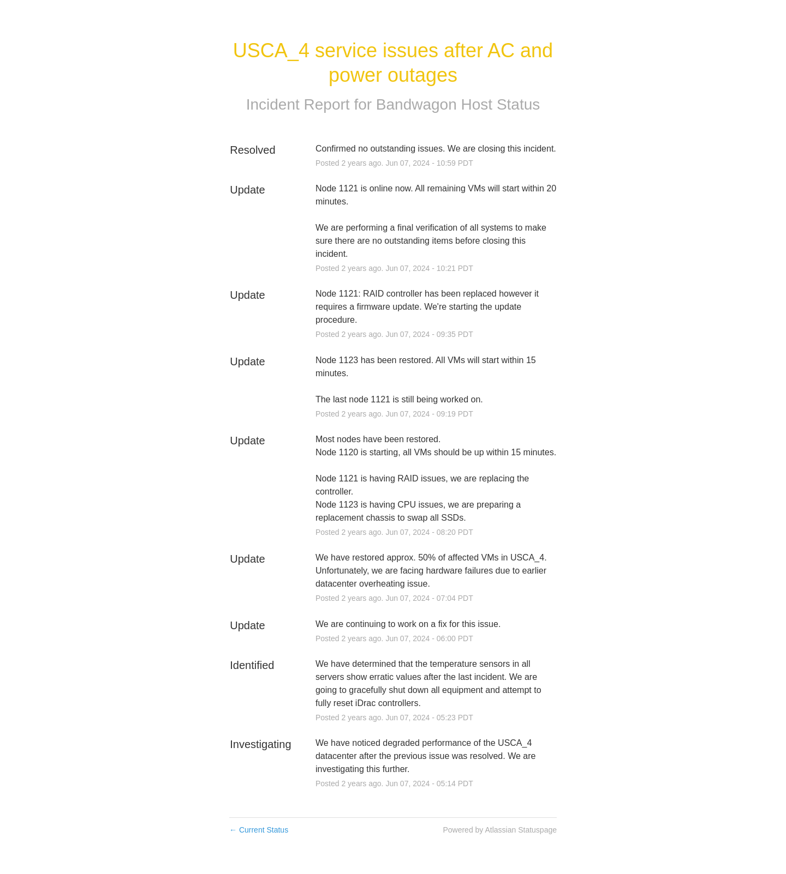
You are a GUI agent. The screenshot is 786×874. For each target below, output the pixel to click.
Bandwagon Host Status (458, 104)
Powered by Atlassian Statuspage (500, 829)
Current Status (258, 829)
